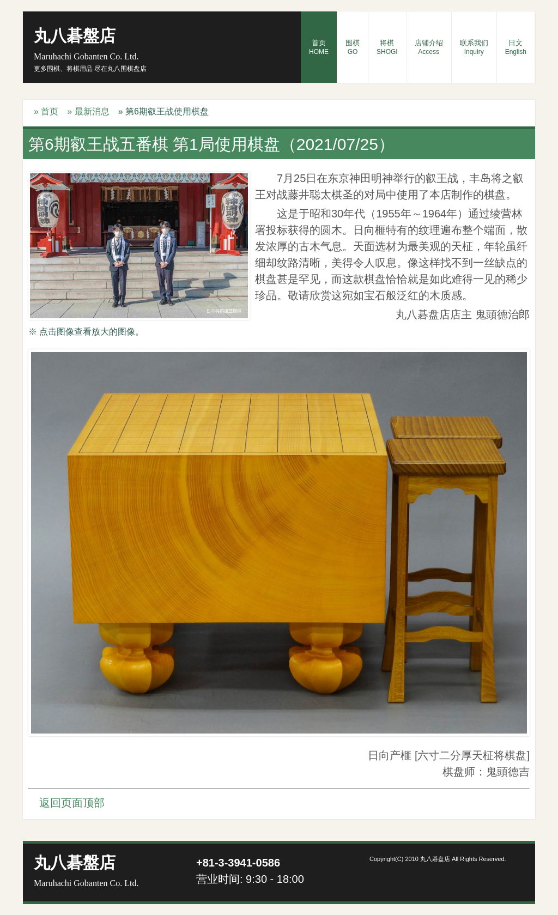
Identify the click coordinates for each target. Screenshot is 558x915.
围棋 (352, 47)
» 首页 (46, 111)
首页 (319, 47)
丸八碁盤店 (86, 44)
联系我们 (474, 47)
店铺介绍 (429, 47)
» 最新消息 (88, 111)
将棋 (387, 47)
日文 (515, 47)
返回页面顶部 (72, 803)
